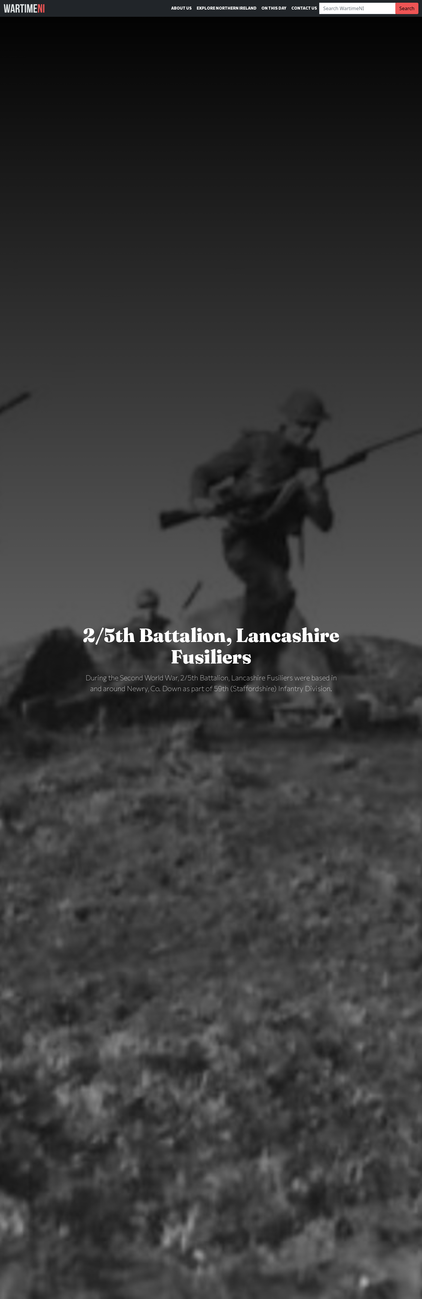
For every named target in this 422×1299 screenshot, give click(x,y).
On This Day (274, 8)
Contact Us (304, 8)
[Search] (357, 8)
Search (407, 8)
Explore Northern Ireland (227, 8)
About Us (181, 8)
